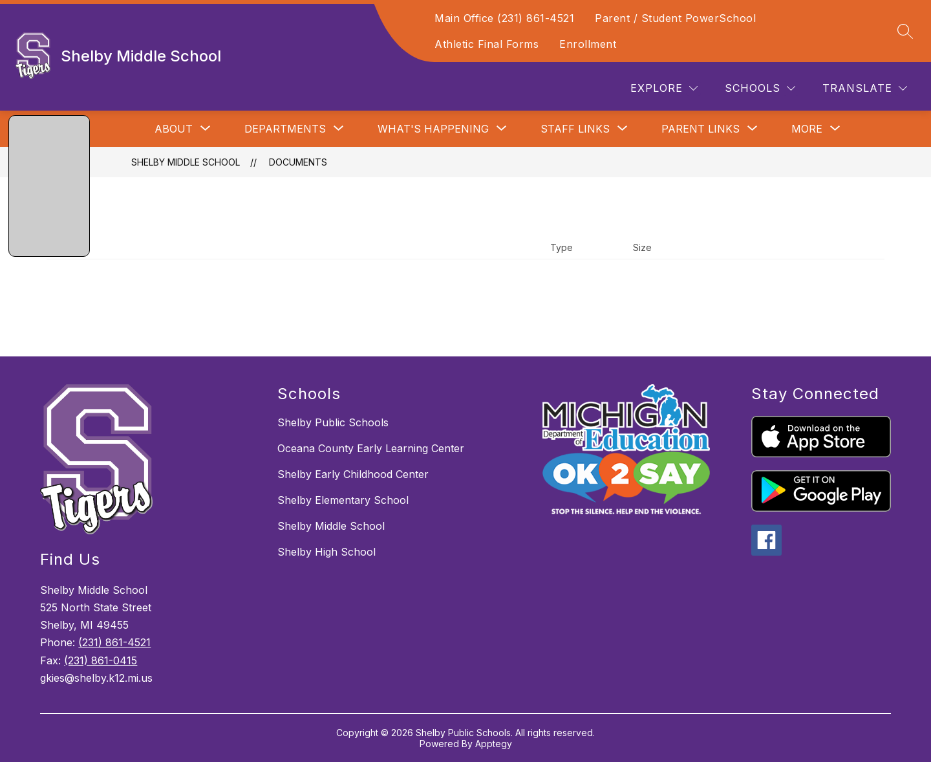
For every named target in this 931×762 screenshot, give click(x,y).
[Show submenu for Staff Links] (575, 128)
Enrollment (587, 44)
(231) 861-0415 (100, 660)
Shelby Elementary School (343, 500)
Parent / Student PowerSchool (675, 18)
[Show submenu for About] (174, 128)
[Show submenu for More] (806, 128)
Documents (298, 162)
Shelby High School (326, 551)
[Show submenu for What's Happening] (433, 128)
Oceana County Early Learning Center (370, 448)
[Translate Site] (864, 88)
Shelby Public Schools (333, 422)
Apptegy (493, 743)
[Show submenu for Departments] (285, 128)
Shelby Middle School (185, 162)
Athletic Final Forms (486, 44)
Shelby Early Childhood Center (353, 474)
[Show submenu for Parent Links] (700, 128)
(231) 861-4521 (114, 642)
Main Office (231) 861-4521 (504, 18)
